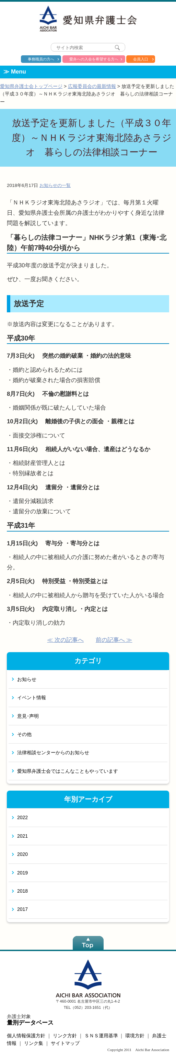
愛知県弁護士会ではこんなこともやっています (67, 771)
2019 (22, 872)
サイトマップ (65, 1043)
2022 (22, 817)
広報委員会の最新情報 (92, 86)
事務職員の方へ (41, 59)
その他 (24, 734)
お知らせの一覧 (55, 185)
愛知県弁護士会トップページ (31, 86)
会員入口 (140, 59)
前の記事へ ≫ (114, 640)
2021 (22, 836)
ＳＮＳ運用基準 (101, 1035)
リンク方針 (65, 1035)
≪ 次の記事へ (65, 640)
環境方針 (134, 1035)
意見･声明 (28, 716)
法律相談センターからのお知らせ (53, 752)
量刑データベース (30, 1022)
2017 (22, 909)
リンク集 (33, 1043)
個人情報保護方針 (26, 1035)
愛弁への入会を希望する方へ (93, 59)
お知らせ (26, 679)
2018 (22, 891)
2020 (22, 854)
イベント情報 (31, 697)
